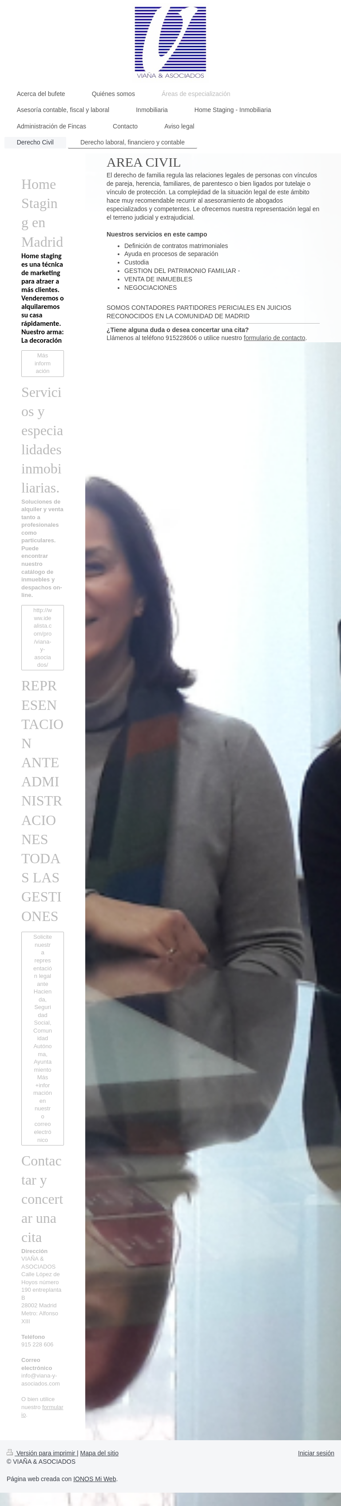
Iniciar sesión (316, 1453)
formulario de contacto (274, 337)
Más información (43, 363)
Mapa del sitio (99, 1453)
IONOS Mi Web (94, 1478)
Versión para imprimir (42, 1453)
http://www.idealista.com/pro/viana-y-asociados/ (42, 637)
